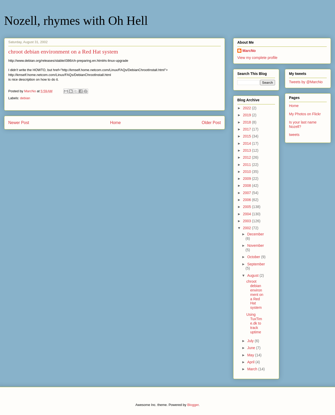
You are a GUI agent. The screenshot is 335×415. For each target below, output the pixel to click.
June (251, 348)
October (254, 257)
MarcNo (249, 51)
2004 (247, 214)
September (256, 264)
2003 (247, 221)
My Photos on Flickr (305, 114)
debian (25, 98)
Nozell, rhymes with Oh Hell (76, 20)
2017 (247, 129)
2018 (247, 122)
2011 (247, 165)
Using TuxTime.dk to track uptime (254, 323)
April (251, 362)
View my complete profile (257, 58)
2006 (247, 200)
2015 (247, 136)
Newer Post (18, 122)
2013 (247, 150)
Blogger (193, 405)
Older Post (211, 122)
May (251, 355)
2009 (247, 178)
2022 (247, 108)
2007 (247, 193)
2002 (247, 228)
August (253, 275)
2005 (247, 207)
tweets (294, 135)
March (252, 369)
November (255, 245)
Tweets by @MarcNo (306, 82)
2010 (247, 172)
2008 (247, 185)
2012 (247, 157)
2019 (247, 115)
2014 (247, 143)
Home (115, 122)
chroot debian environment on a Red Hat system (254, 294)
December (255, 234)
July (251, 341)
